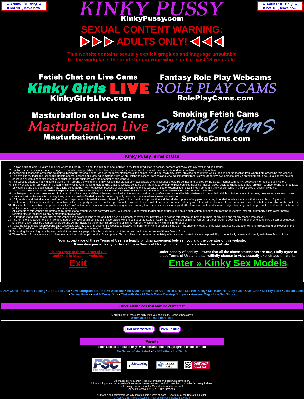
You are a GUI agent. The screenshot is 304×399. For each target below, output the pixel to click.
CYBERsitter (161, 351)
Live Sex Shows (224, 294)
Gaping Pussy (80, 294)
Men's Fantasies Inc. (163, 386)
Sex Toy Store (271, 291)
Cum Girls (252, 291)
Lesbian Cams (294, 291)
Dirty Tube (235, 291)
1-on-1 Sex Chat (59, 291)
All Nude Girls (151, 294)
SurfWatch (179, 351)
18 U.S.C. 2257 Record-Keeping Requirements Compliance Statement (152, 397)
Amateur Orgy (201, 294)
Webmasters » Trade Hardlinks (152, 318)
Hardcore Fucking (32, 291)
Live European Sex (86, 291)
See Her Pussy (195, 291)
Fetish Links (173, 291)
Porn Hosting (170, 329)
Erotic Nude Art (152, 291)
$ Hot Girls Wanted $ (139, 329)
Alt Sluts (133, 291)
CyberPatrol (141, 351)
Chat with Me (130, 294)
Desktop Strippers (175, 294)
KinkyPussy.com (128, 386)
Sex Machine (217, 291)
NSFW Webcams (112, 291)
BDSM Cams (9, 291)
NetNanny (124, 351)
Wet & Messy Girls (105, 294)
